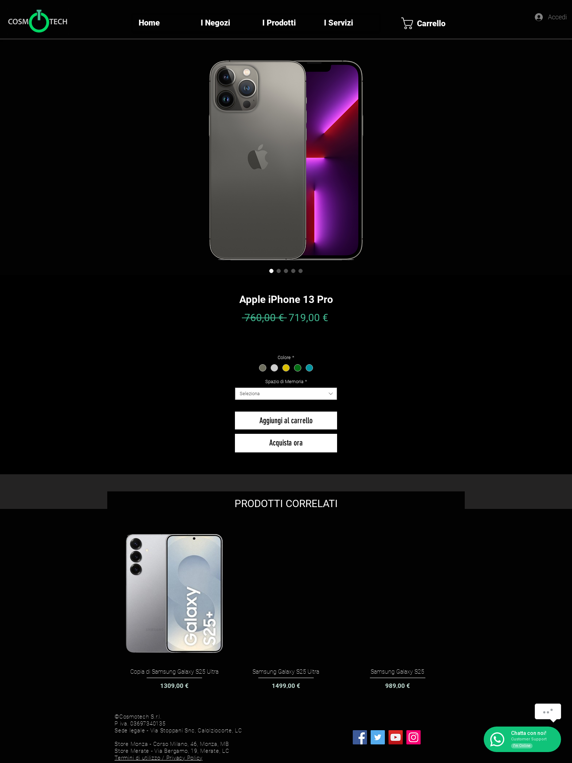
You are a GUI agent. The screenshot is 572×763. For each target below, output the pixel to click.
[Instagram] (413, 737)
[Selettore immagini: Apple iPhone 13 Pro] (271, 271)
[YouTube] (396, 737)
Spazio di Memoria (286, 381)
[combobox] (286, 394)
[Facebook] (360, 737)
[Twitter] (378, 737)
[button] (429, 23)
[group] (286, 607)
